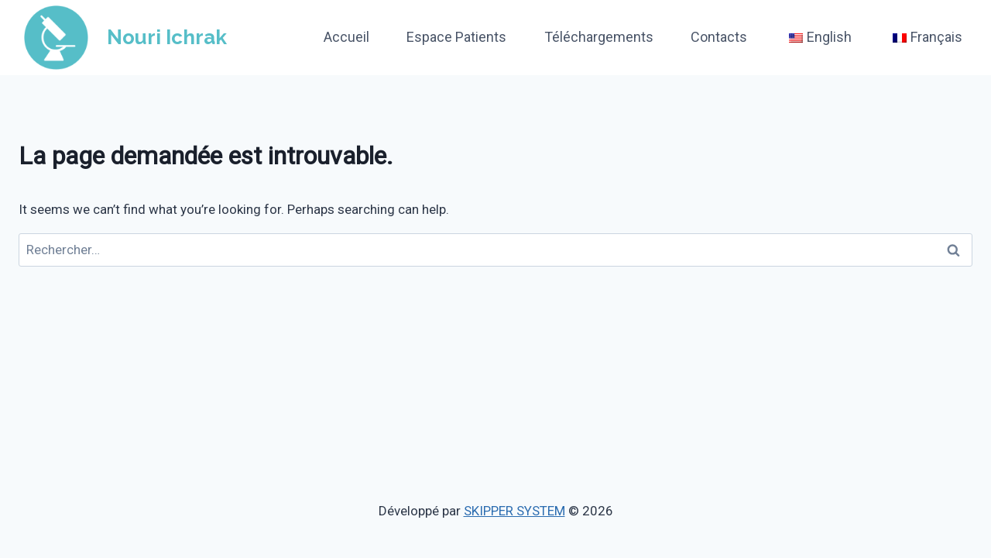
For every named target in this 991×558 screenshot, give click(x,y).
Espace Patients (456, 37)
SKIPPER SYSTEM (514, 510)
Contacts (719, 37)
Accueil (346, 37)
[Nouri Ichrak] (123, 37)
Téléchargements (598, 37)
